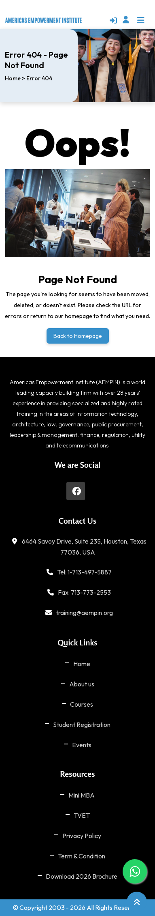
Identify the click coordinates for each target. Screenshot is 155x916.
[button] (134, 19)
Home (13, 78)
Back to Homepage (77, 336)
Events (81, 745)
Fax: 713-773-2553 (84, 592)
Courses (81, 704)
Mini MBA (81, 795)
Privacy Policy (81, 836)
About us (81, 684)
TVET (82, 815)
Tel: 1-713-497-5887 (84, 572)
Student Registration (81, 724)
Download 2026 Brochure (81, 876)
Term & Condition (81, 856)
